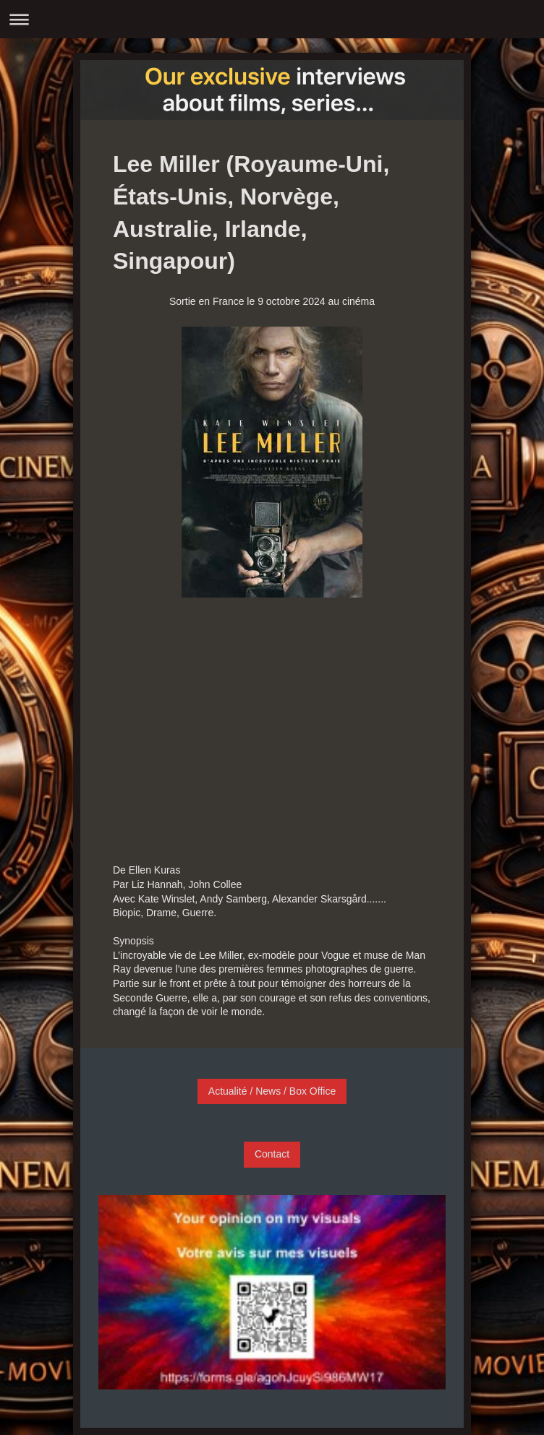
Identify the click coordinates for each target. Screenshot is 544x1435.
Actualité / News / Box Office (272, 1091)
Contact (272, 1154)
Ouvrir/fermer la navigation (272, 19)
